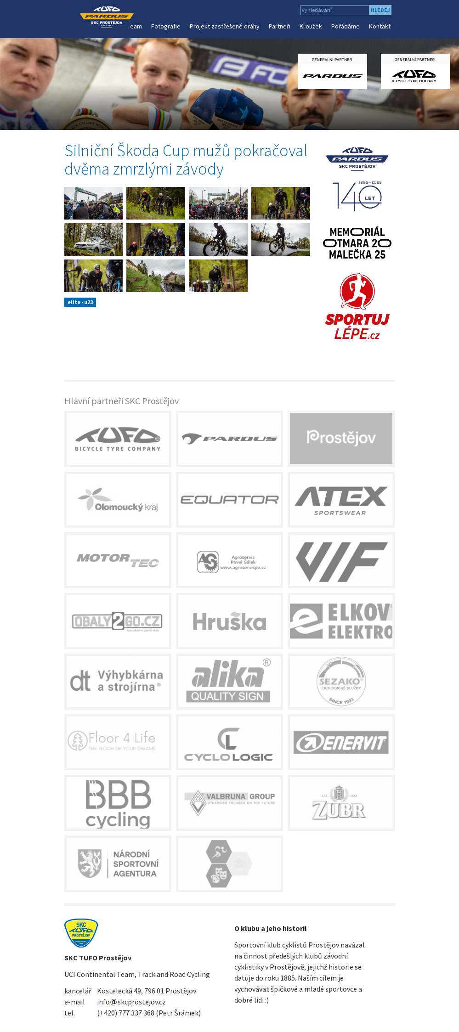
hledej (380, 9)
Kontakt (380, 26)
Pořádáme (345, 26)
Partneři (279, 26)
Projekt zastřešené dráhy (225, 26)
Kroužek (311, 26)
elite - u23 (80, 302)
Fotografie (166, 26)
